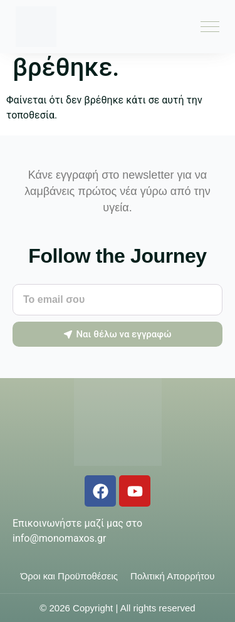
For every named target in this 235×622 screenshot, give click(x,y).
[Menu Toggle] (210, 26)
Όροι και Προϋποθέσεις (69, 576)
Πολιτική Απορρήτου (172, 576)
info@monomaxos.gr (59, 538)
